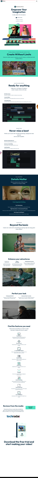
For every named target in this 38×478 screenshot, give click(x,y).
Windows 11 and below (19, 19)
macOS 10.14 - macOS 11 (19, 21)
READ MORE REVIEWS (30, 407)
